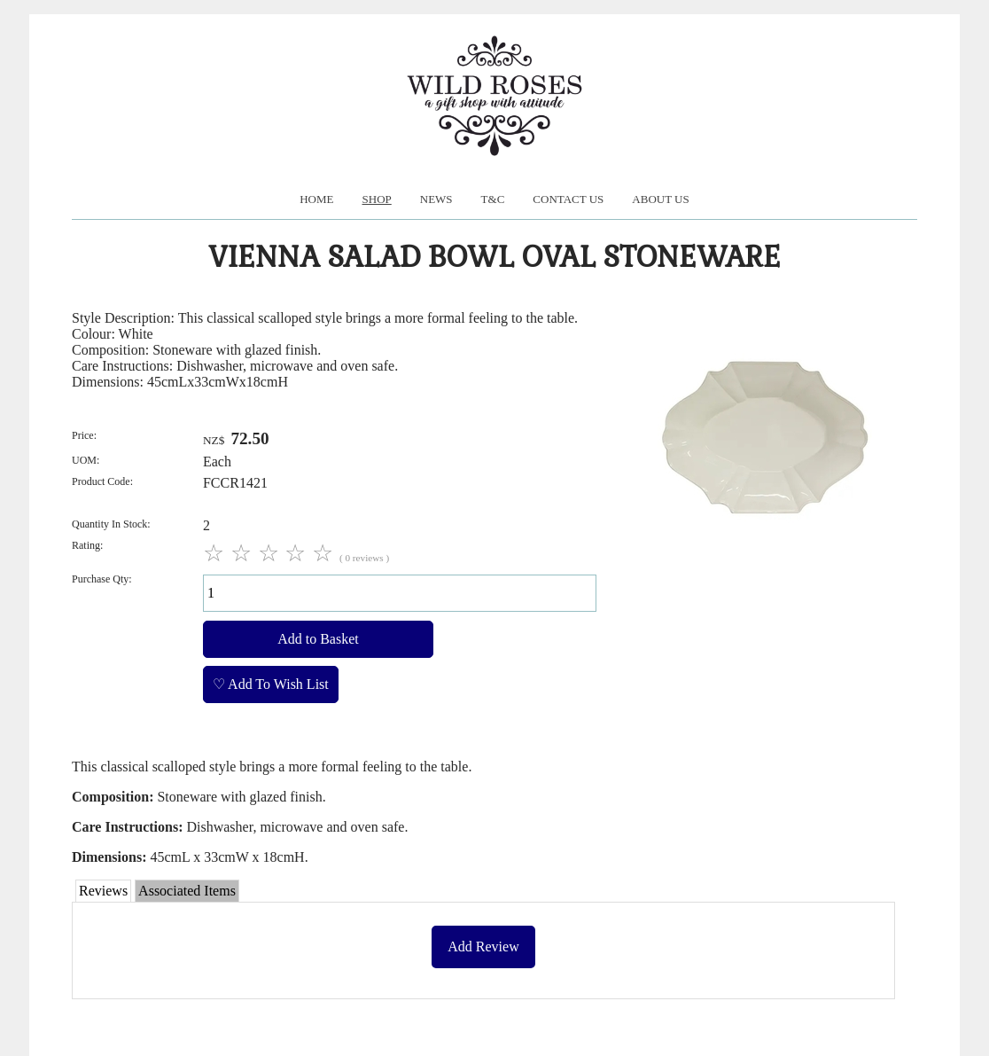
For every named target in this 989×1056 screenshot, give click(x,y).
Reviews (103, 890)
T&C (493, 199)
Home (316, 199)
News (436, 199)
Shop (377, 199)
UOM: (85, 460)
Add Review (483, 946)
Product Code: (102, 481)
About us (660, 199)
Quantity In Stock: (111, 524)
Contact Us (568, 199)
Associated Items (187, 890)
